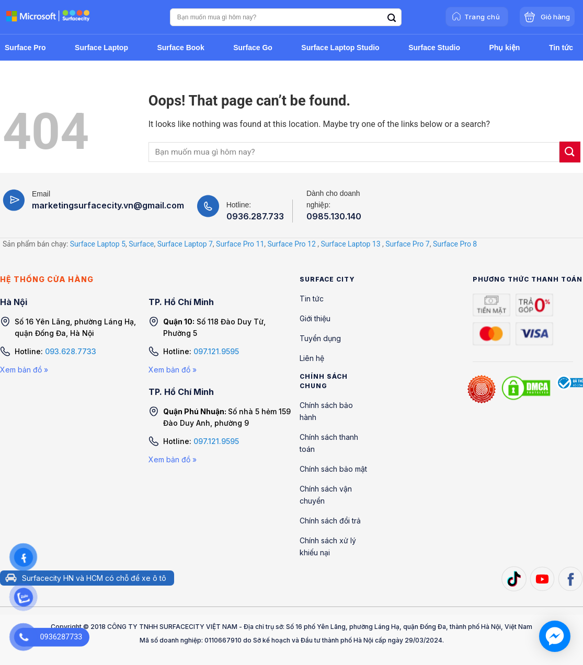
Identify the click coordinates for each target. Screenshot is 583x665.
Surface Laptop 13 (350, 244)
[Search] (392, 18)
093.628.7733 (70, 351)
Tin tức (312, 298)
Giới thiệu (315, 318)
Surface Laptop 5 (97, 244)
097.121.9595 (216, 351)
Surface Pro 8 (455, 244)
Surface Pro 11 (240, 244)
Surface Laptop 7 (185, 244)
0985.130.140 (333, 216)
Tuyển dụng (320, 338)
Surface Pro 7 (407, 244)
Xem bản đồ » (24, 369)
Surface (141, 244)
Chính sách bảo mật (333, 468)
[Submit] (569, 152)
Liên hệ (312, 358)
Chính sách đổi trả (330, 520)
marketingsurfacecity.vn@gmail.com (108, 205)
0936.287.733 (255, 216)
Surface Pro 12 (292, 244)
